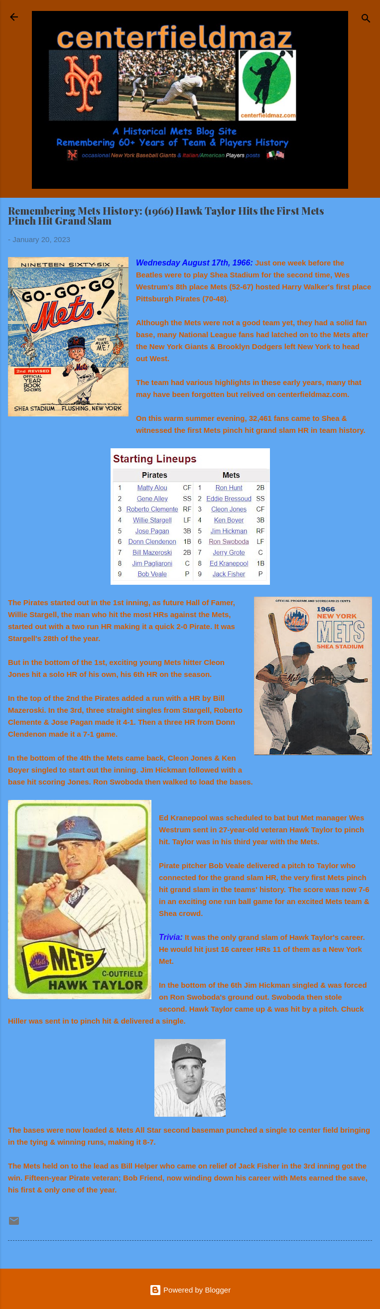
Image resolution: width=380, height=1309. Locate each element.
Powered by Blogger (190, 1290)
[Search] (366, 20)
